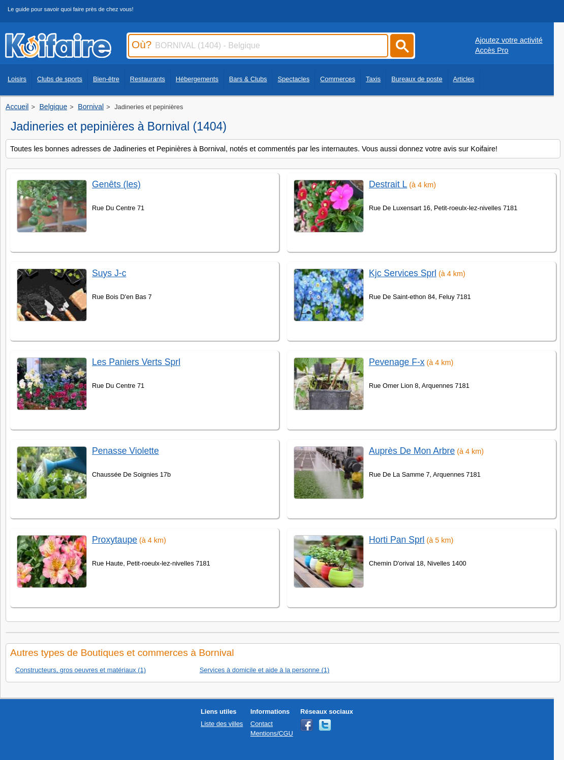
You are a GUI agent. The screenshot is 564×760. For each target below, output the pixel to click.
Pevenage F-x (397, 362)
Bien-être (106, 79)
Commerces (337, 79)
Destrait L (388, 184)
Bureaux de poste (416, 79)
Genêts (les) (116, 184)
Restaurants (147, 79)
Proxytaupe (114, 540)
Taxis (373, 79)
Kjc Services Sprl (402, 273)
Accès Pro (492, 50)
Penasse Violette (125, 451)
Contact (261, 724)
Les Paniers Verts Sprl (136, 362)
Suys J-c (109, 273)
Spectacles (293, 79)
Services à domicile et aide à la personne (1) (265, 670)
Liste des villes (222, 724)
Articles (464, 79)
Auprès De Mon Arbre (412, 451)
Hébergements (197, 79)
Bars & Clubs (248, 79)
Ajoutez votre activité (509, 40)
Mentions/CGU (271, 733)
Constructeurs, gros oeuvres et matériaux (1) (80, 670)
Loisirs (17, 79)
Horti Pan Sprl (397, 540)
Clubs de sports (59, 79)
